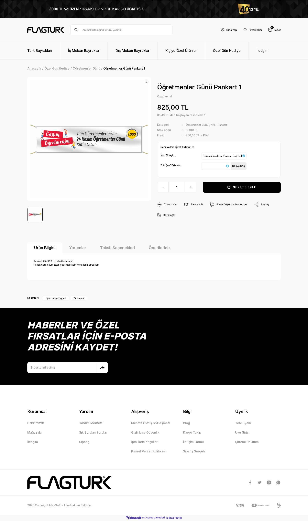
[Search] (121, 29)
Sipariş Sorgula (194, 452)
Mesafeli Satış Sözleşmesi (150, 423)
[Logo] (45, 30)
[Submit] (102, 367)
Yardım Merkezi (91, 423)
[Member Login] (225, 30)
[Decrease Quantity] (162, 187)
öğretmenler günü (56, 298)
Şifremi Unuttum (247, 442)
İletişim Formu (193, 442)
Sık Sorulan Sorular (93, 433)
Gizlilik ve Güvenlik (145, 433)
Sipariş (84, 442)
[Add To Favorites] (146, 81)
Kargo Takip (192, 433)
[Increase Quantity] (190, 187)
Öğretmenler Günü (198, 125)
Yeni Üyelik (243, 423)
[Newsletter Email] (67, 367)
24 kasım (78, 298)
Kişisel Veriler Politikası (148, 452)
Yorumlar (77, 248)
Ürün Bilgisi (44, 248)
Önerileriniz (159, 248)
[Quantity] (176, 187)
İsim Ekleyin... (168, 155)
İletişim (32, 442)
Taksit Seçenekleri (117, 248)
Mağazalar (35, 433)
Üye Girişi (242, 433)
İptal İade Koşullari (144, 442)
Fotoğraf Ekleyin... (171, 165)
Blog (186, 423)
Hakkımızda (36, 423)
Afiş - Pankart (223, 125)
